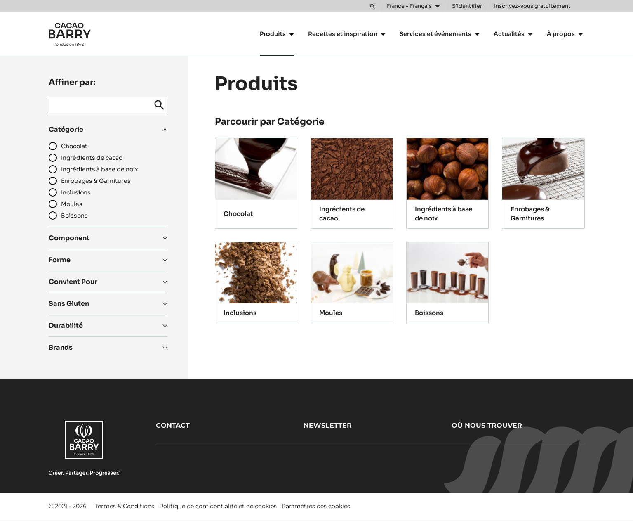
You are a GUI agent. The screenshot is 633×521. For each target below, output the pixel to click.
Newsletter (328, 425)
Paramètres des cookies (316, 506)
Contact (173, 425)
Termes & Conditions (124, 506)
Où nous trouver (487, 425)
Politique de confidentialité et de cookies (218, 506)
